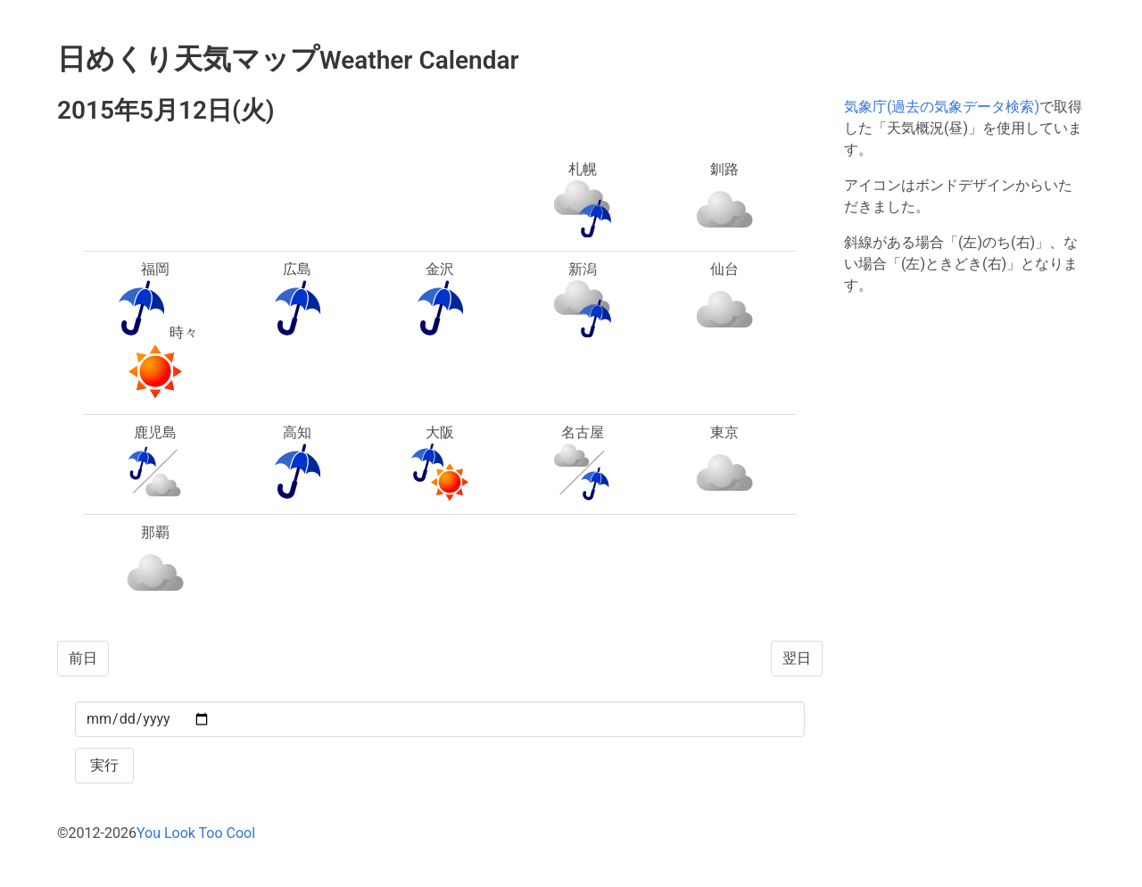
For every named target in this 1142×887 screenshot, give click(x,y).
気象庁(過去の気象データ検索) (941, 106)
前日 (83, 658)
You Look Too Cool (196, 833)
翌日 (796, 658)
